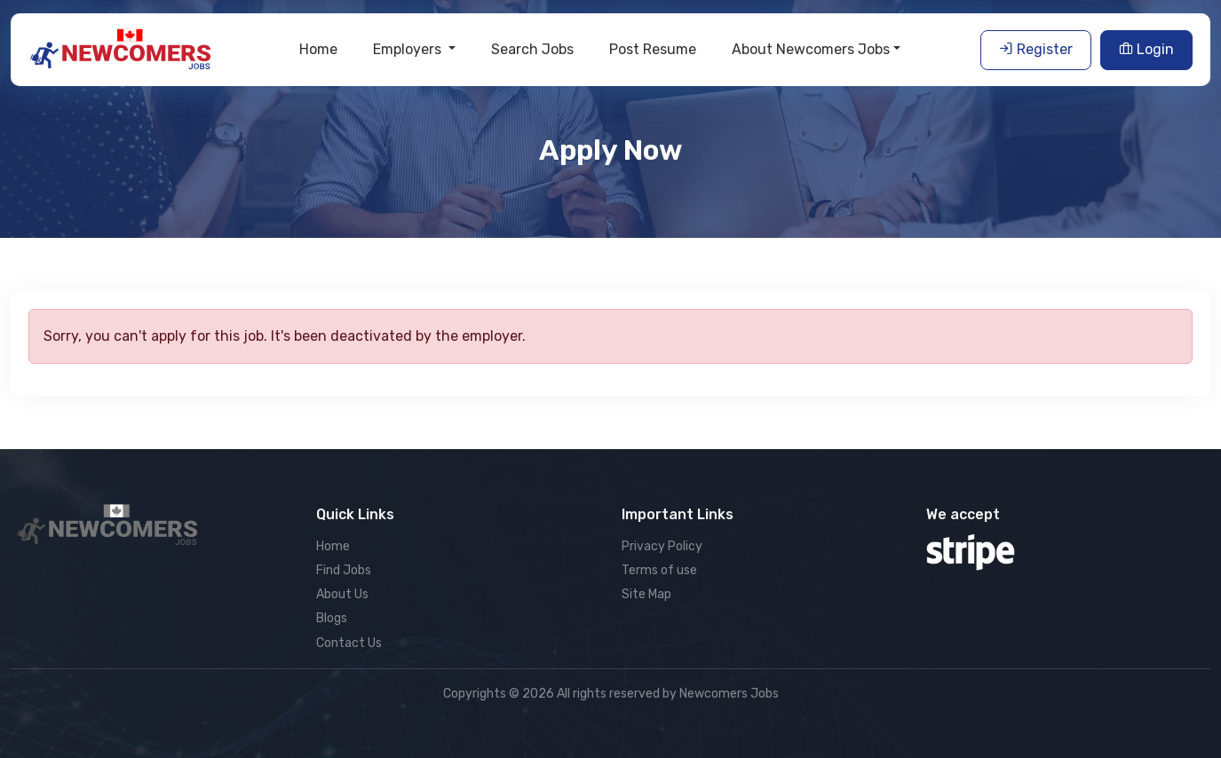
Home (318, 49)
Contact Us (349, 643)
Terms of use (659, 570)
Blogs (331, 618)
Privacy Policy (662, 546)
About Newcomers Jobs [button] (811, 49)
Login (1146, 49)
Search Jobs (532, 49)
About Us (342, 594)
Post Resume (652, 49)
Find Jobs (343, 570)
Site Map (646, 594)
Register (1036, 49)
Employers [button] (409, 49)
